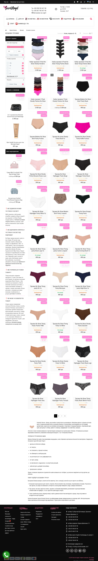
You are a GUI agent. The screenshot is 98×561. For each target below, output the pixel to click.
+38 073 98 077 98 (73, 531)
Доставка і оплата (10, 528)
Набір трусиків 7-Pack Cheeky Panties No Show (37, 100)
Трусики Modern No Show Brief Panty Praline (38, 138)
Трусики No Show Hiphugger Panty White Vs (38, 212)
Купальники (78, 19)
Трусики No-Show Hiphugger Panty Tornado (60, 400)
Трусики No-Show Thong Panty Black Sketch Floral (83, 400)
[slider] (8, 47)
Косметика (30, 19)
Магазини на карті (39, 13)
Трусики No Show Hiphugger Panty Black (83, 175)
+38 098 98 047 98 (39, 8)
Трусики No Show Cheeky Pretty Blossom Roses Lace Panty (37, 176)
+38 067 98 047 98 (39, 11)
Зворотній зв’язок (25, 512)
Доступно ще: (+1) (12, 76)
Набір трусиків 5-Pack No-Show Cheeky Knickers (38, 63)
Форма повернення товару (25, 516)
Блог (37, 518)
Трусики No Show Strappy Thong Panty (83, 212)
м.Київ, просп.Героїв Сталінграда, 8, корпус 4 (79, 535)
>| (64, 416)
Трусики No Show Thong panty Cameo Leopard (60, 250)
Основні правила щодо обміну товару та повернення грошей (25, 523)
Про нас (6, 2)
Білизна (10, 19)
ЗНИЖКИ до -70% (22, 23)
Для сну (20, 19)
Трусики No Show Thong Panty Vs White (60, 325)
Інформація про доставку (17, 2)
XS (10, 65)
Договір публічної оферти (9, 532)
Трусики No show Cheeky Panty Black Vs (60, 138)
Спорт (10, 23)
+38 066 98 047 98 (73, 537)
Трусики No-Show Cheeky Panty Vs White (60, 362)
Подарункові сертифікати (39, 515)
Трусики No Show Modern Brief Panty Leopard (60, 212)
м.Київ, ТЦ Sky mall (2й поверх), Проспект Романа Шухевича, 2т (78, 512)
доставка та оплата (15, 293)
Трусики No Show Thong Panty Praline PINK (37, 325)
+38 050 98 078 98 (73, 517)
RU (93, 2)
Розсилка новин (55, 519)
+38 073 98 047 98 (73, 528)
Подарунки (66, 19)
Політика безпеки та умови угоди (9, 525)
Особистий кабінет (56, 512)
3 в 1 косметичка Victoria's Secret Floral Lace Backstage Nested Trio (15, 116)
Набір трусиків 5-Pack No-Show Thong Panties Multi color (83, 64)
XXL (10, 63)
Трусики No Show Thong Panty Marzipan (60, 287)
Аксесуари (54, 19)
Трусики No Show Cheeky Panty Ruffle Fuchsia (83, 138)
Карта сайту (23, 529)
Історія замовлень (56, 514)
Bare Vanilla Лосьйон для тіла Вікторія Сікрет (15, 143)
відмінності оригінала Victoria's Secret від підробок (15, 263)
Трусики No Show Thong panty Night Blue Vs (82, 287)
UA (90, 2)
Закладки (53, 517)
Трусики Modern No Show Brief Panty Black (83, 100)
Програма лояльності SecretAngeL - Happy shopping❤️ (10, 517)
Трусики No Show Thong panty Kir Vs (37, 287)
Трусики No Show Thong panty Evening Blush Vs (82, 250)
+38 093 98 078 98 (73, 519)
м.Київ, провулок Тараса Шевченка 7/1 (78, 523)
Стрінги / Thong (13, 84)
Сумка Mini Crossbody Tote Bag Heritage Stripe (14, 173)
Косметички (42, 19)
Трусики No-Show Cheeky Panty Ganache (83, 325)
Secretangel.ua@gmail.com (75, 544)
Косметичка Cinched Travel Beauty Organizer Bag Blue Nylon (14, 200)
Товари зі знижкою (13, 55)
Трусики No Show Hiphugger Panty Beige (60, 175)
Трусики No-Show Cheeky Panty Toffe (38, 362)
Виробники (39, 511)
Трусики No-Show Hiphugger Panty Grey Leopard (38, 400)
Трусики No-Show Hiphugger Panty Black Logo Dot (82, 363)
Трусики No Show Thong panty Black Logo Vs (37, 250)
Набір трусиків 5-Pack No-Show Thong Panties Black (60, 63)
